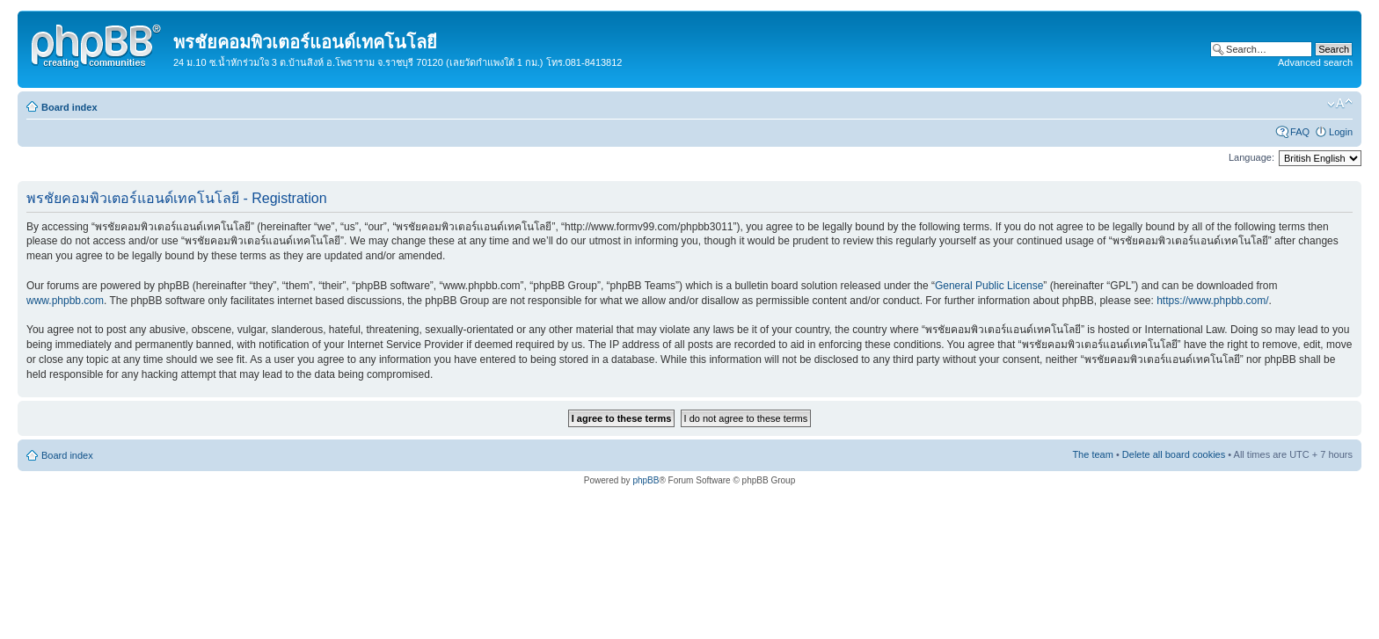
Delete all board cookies (1173, 454)
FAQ (1300, 132)
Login (1341, 132)
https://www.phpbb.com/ (1212, 300)
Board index (69, 107)
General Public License (989, 286)
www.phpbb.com (65, 300)
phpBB (645, 480)
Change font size (1340, 104)
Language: (1251, 157)
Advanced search (1315, 62)
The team (1092, 454)
